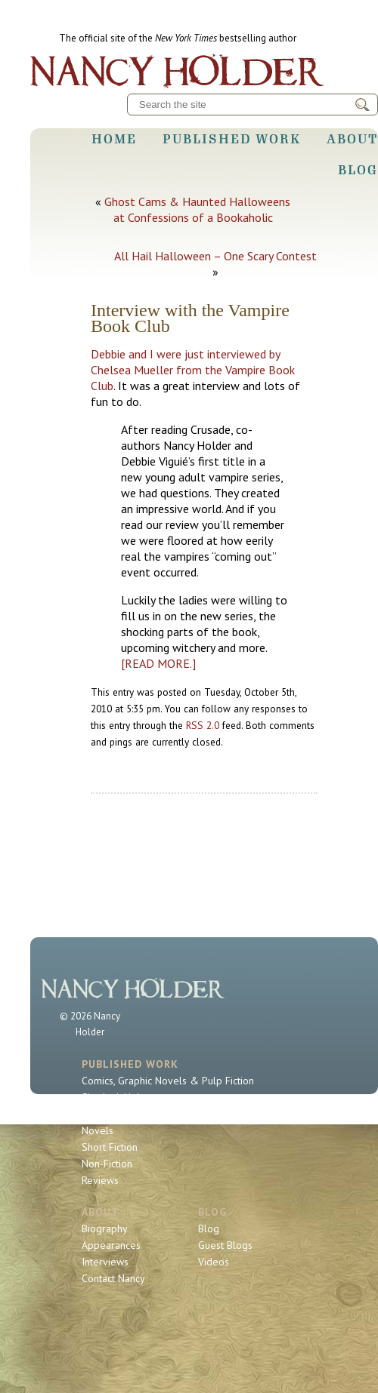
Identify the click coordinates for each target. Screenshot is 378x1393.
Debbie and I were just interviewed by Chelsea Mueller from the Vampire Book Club (193, 369)
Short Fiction (110, 1147)
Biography (105, 1228)
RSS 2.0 (202, 725)
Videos (213, 1261)
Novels (97, 1130)
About (352, 139)
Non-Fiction (107, 1163)
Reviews (100, 1180)
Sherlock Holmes (120, 1097)
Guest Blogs (225, 1245)
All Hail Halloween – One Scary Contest (215, 255)
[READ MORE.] (158, 663)
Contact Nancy (113, 1278)
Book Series (109, 1114)
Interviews (105, 1261)
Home (114, 139)
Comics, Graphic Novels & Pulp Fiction (168, 1080)
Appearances (111, 1245)
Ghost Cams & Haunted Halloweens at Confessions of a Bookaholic (197, 209)
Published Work (232, 139)
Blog (358, 169)
